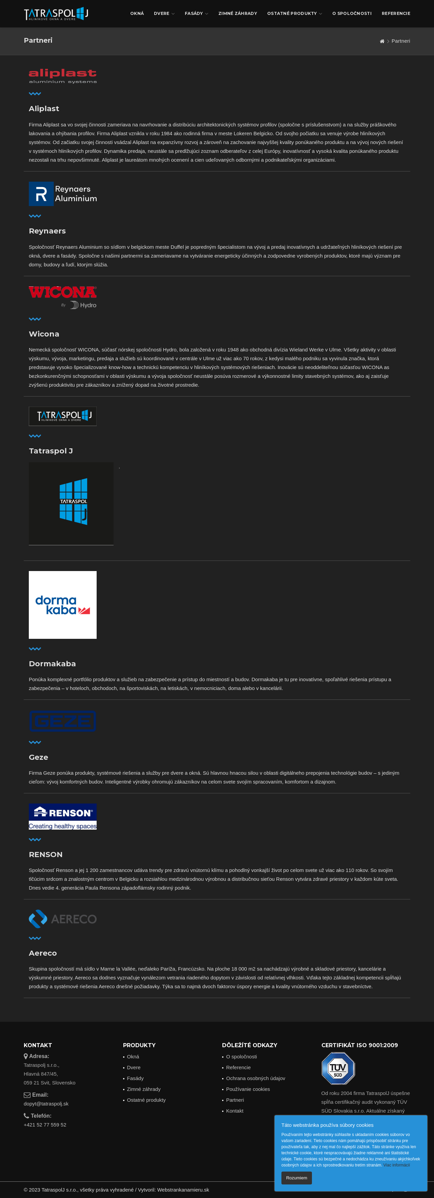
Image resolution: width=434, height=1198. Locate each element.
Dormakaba (52, 663)
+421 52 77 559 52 (45, 1125)
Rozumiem (296, 1177)
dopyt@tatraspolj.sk (46, 1103)
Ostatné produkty (294, 13)
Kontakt (234, 1111)
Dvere (164, 13)
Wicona (44, 334)
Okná (137, 13)
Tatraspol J (51, 451)
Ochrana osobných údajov (255, 1078)
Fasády (196, 13)
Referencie (396, 13)
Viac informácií (396, 1165)
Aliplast (44, 108)
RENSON (46, 854)
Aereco (43, 953)
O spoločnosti (352, 13)
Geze (38, 757)
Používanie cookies (248, 1089)
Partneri (235, 1100)
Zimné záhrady (237, 13)
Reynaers (47, 231)
